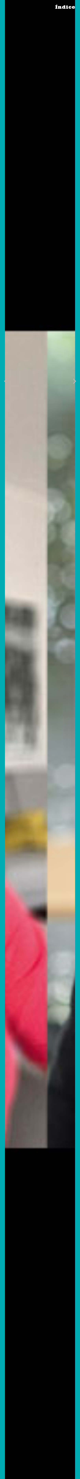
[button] (5, 381)
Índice (65, 7)
